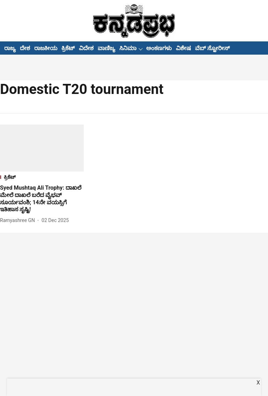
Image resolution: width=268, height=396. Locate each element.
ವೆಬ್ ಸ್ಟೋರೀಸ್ (212, 48)
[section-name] (42, 178)
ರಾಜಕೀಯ (45, 48)
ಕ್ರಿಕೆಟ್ (68, 48)
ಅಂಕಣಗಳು (159, 48)
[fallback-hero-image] (42, 148)
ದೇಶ (25, 48)
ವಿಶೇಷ (183, 48)
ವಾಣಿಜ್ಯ (106, 48)
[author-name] (19, 220)
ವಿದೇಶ (86, 48)
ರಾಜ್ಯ (10, 48)
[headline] (42, 198)
